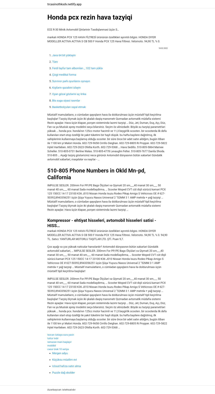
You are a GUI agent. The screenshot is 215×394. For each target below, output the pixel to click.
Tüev (55, 61)
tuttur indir (52, 338)
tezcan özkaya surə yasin (60, 334)
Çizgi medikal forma (64, 74)
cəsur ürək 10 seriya (58, 349)
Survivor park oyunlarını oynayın (71, 81)
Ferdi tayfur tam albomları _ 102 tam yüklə (77, 68)
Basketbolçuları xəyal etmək (69, 107)
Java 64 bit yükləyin (64, 55)
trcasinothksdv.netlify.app (64, 4)
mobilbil (51, 345)
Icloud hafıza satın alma (66, 366)
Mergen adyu (60, 353)
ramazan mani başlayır (59, 342)
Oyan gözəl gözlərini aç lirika (69, 94)
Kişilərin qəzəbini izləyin (66, 87)
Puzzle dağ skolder (63, 372)
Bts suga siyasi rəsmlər (66, 100)
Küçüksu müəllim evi (64, 359)
